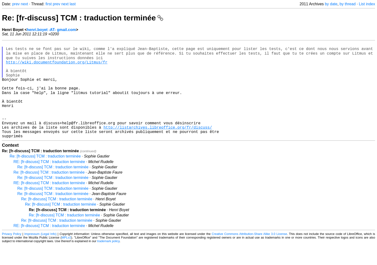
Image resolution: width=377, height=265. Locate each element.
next (24, 4)
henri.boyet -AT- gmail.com (51, 30)
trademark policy (108, 261)
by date (331, 4)
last (73, 4)
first (48, 4)
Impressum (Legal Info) (40, 254)
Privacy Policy (11, 254)
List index (367, 4)
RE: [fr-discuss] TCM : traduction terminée (49, 182)
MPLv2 (66, 257)
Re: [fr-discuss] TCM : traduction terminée (82, 17)
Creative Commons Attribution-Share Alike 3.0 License (249, 254)
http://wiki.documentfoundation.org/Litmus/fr (56, 66)
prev (16, 4)
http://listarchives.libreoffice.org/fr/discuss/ (157, 145)
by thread (347, 4)
